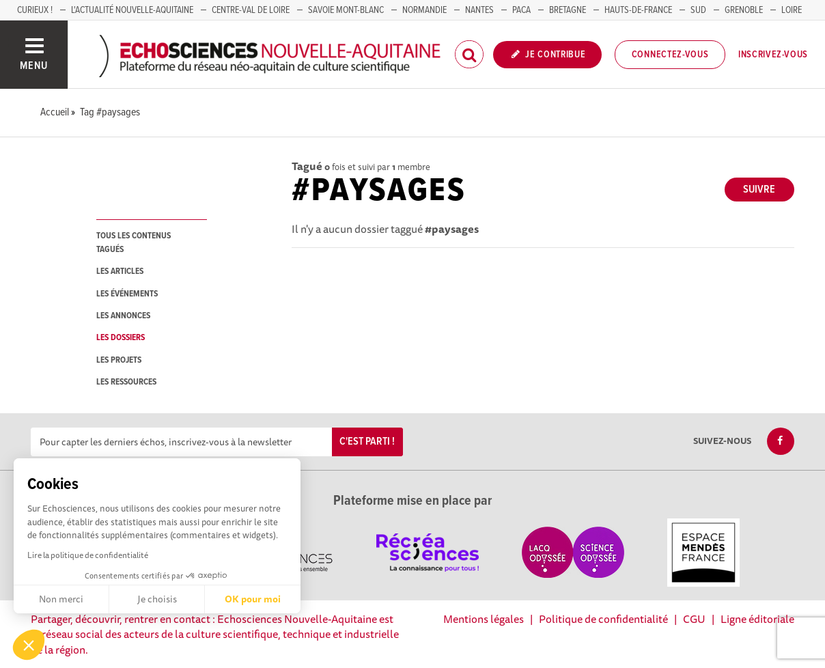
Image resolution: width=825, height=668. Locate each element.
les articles (119, 271)
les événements (127, 294)
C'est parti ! (367, 441)
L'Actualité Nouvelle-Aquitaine (132, 10)
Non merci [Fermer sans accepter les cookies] (61, 599)
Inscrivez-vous (773, 54)
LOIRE (791, 10)
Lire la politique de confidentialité (87, 554)
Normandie (424, 10)
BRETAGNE (567, 10)
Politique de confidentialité (603, 619)
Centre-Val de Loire (251, 10)
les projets (118, 360)
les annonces (123, 316)
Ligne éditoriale (757, 619)
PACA (521, 10)
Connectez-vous (670, 54)
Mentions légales (483, 619)
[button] (28, 644)
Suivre (759, 189)
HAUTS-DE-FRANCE (638, 10)
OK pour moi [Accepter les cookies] (253, 599)
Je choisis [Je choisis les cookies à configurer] (157, 599)
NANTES (479, 10)
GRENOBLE (744, 10)
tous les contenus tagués (133, 242)
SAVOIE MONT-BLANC (346, 10)
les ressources (126, 382)
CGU (694, 619)
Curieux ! (35, 10)
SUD (698, 10)
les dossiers (120, 338)
